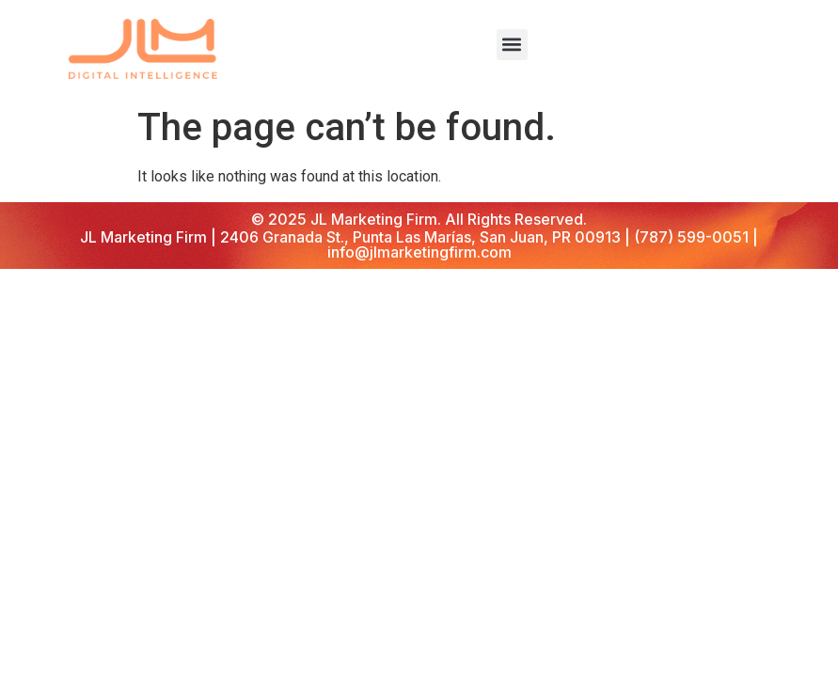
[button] (512, 44)
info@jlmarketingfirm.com (419, 252)
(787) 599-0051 (691, 237)
